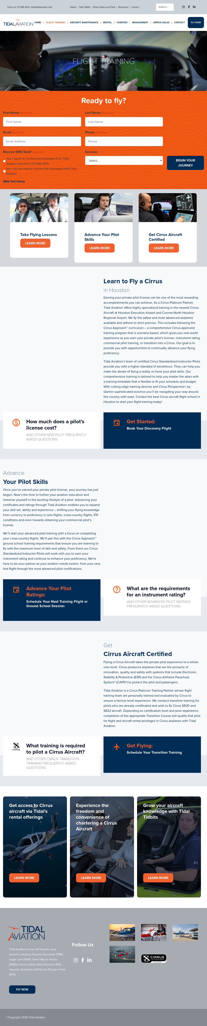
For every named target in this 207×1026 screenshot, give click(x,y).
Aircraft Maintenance (84, 22)
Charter (122, 22)
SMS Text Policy (14, 181)
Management (140, 22)
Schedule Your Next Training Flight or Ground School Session (57, 604)
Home (38, 22)
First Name (17, 112)
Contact (179, 22)
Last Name (99, 112)
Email (13, 132)
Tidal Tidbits (84, 7)
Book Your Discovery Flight (149, 428)
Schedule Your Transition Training (154, 752)
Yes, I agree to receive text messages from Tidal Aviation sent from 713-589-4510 (37, 161)
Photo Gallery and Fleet (104, 7)
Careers (135, 7)
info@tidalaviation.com (41, 7)
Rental (107, 22)
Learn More (35, 243)
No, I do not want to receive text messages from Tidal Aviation (41, 171)
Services (91, 152)
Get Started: (141, 421)
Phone (95, 132)
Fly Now (196, 22)
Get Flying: (140, 745)
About (73, 7)
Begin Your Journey (185, 163)
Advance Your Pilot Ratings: (48, 591)
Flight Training (55, 22)
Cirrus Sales (161, 22)
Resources (123, 7)
